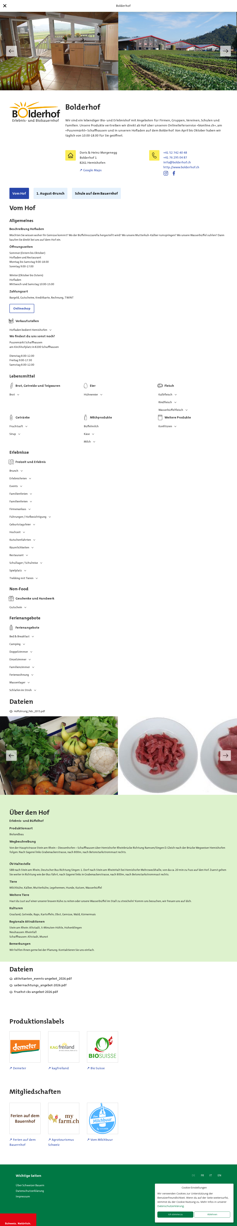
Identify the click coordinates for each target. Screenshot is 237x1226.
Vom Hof (19, 193)
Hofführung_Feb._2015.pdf (29, 711)
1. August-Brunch (50, 193)
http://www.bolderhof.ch (181, 167)
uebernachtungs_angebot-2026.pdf (40, 985)
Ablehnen (212, 1214)
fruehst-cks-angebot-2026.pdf (36, 992)
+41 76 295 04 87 (175, 157)
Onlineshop (21, 308)
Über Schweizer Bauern (30, 1185)
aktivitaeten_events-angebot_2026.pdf (43, 978)
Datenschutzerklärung (30, 1191)
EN (219, 1175)
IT (210, 1175)
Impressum (23, 1196)
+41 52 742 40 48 (175, 152)
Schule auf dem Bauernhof (96, 193)
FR (202, 1175)
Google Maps (92, 170)
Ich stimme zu (175, 1214)
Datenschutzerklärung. (170, 1206)
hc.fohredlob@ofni (177, 162)
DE (193, 1175)
